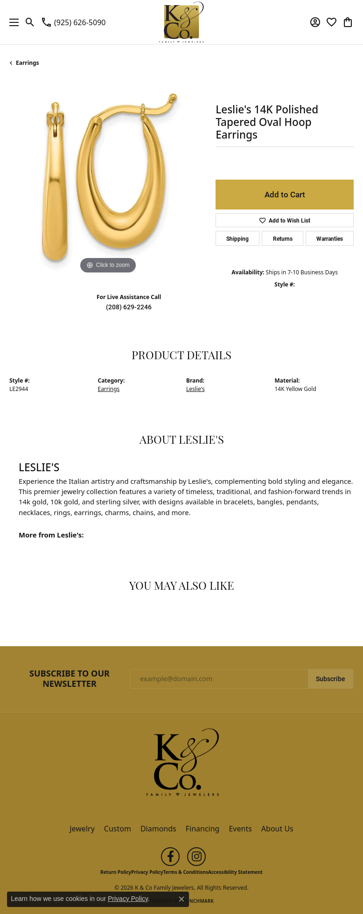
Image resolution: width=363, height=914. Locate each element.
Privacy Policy (147, 872)
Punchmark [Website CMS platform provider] (198, 901)
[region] (107, 177)
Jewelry (82, 828)
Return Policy (115, 872)
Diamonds (158, 828)
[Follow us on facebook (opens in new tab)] (170, 856)
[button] (30, 22)
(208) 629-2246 (129, 307)
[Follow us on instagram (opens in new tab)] (196, 856)
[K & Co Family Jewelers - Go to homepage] (181, 765)
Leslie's (195, 389)
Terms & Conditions (185, 872)
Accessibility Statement (235, 872)
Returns (283, 238)
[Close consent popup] (181, 899)
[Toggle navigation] (11, 22)
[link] (73, 22)
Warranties (329, 238)
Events (240, 828)
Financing (203, 828)
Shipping (237, 238)
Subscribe (330, 679)
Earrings (27, 63)
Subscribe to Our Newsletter (69, 679)
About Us (277, 828)
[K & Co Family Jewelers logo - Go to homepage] (182, 22)
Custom (117, 828)
